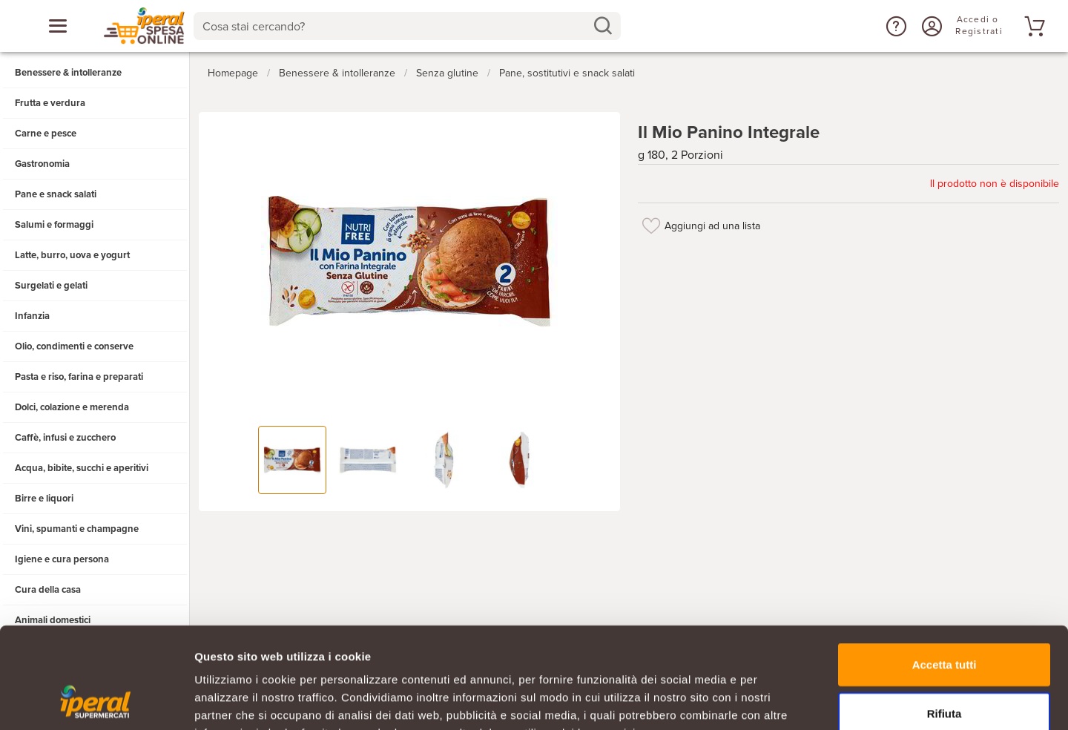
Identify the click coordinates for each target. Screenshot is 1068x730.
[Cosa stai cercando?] (394, 26)
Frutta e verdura (50, 103)
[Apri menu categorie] (58, 26)
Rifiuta (944, 621)
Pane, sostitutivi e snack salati (567, 73)
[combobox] (407, 26)
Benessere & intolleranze (68, 73)
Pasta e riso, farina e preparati (79, 377)
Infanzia (32, 316)
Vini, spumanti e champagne (77, 529)
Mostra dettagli (780, 700)
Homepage (233, 73)
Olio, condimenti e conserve (74, 346)
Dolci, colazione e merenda (72, 407)
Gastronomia (42, 164)
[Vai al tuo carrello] (1032, 26)
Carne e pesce (45, 133)
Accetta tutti (944, 572)
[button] (894, 26)
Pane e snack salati (55, 194)
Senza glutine (447, 73)
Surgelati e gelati (51, 286)
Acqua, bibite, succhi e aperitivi (81, 468)
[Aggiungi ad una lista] (651, 225)
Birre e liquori (44, 498)
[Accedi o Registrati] (930, 26)
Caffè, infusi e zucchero (65, 438)
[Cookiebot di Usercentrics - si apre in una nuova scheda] (96, 701)
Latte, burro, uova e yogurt (72, 255)
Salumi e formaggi (54, 225)
